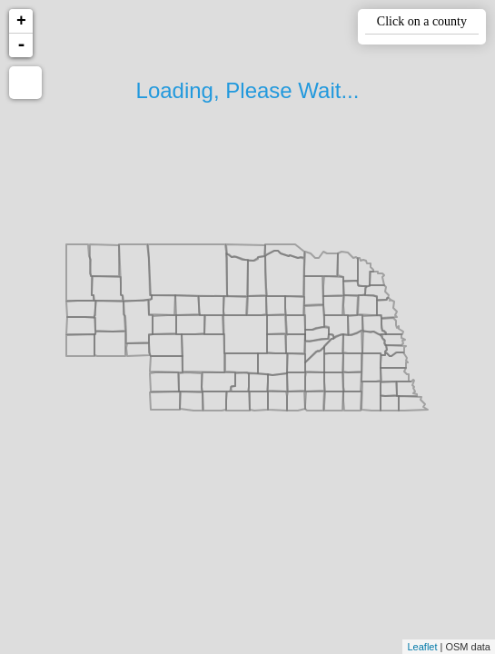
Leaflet (422, 646)
